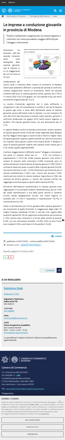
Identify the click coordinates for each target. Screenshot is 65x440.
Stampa (57, 236)
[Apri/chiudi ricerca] (55, 10)
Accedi (4, 2)
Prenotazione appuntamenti (16, 333)
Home (3, 16)
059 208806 (9, 311)
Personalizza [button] (32, 434)
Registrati (11, 2)
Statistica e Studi (13, 288)
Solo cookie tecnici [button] (32, 420)
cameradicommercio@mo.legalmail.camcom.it (25, 389)
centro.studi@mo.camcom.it (15, 318)
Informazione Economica (16, 16)
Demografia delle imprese (40, 16)
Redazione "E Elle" (11, 294)
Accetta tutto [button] (32, 427)
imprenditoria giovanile (31, 245)
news (55, 16)
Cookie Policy (44, 414)
